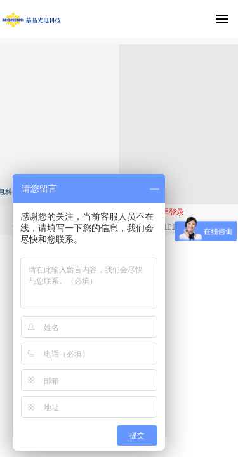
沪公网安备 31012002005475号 (172, 227)
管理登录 (169, 212)
